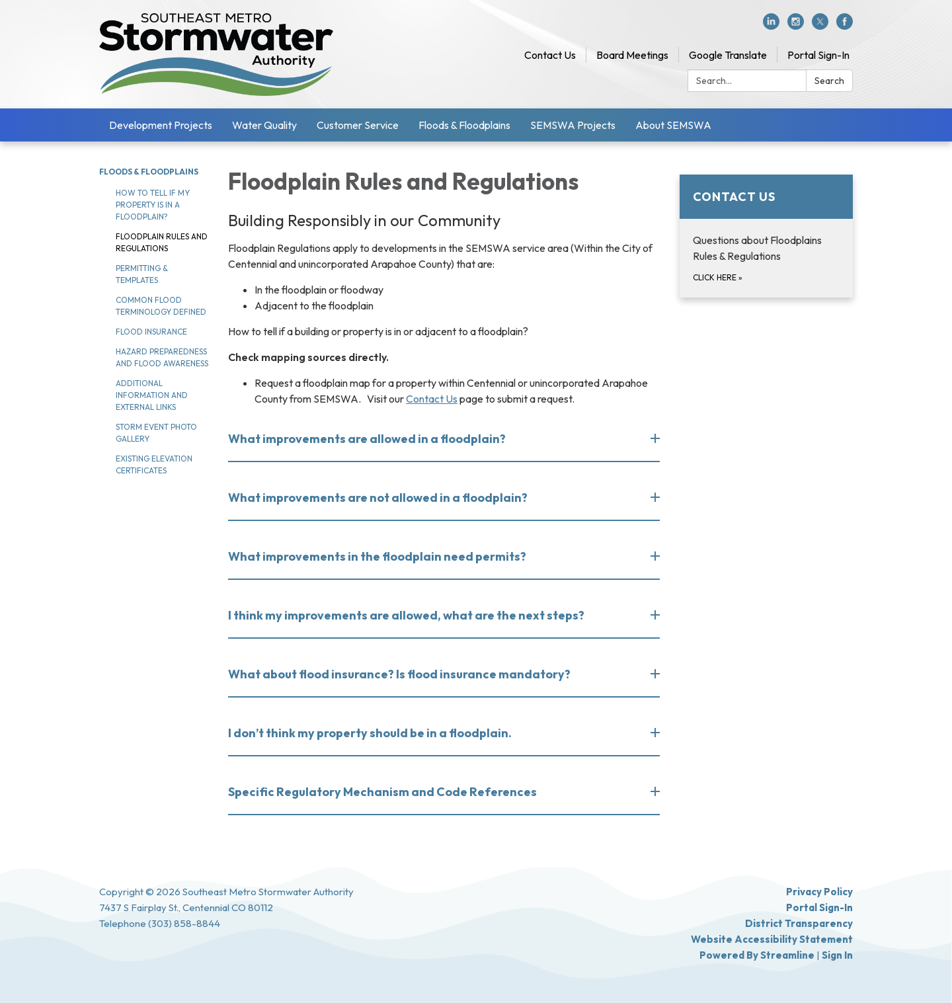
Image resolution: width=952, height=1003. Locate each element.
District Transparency (799, 923)
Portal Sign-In (818, 54)
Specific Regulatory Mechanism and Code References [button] (383, 791)
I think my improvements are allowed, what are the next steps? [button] (407, 615)
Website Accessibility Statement (772, 939)
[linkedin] (771, 25)
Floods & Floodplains (464, 125)
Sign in (837, 955)
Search (829, 81)
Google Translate (728, 54)
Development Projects (160, 125)
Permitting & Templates (142, 274)
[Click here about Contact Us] (766, 236)
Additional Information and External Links (152, 395)
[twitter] (820, 25)
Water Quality (264, 125)
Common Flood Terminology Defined (161, 306)
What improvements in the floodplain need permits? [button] (378, 556)
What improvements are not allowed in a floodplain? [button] (379, 497)
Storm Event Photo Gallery (156, 433)
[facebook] (844, 25)
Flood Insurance (151, 332)
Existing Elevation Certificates (154, 464)
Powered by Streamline (756, 955)
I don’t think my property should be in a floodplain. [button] (371, 733)
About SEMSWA (673, 125)
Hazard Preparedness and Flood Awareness (162, 357)
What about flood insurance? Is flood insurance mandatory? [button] (400, 674)
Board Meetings (632, 54)
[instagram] (795, 25)
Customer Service (358, 125)
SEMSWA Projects (572, 125)
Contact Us (550, 54)
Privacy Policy (819, 891)
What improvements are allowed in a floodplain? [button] (368, 438)
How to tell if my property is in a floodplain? (153, 204)
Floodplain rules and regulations (162, 242)
